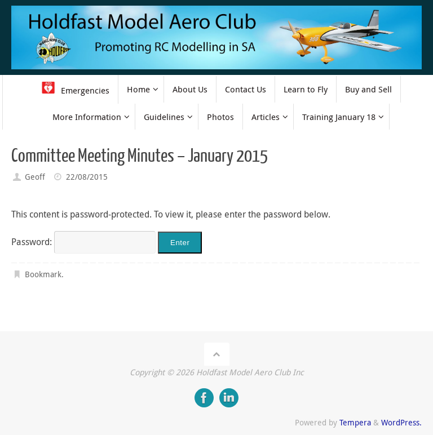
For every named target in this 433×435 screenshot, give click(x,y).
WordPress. (401, 422)
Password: (83, 242)
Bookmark (43, 274)
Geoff (35, 176)
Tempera (355, 422)
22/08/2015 (87, 176)
